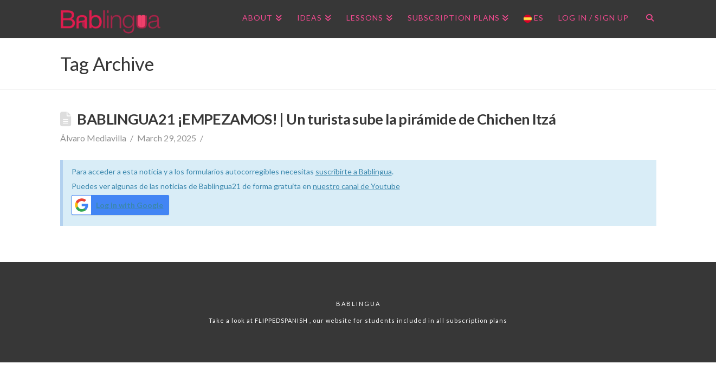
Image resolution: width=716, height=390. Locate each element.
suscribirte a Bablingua (353, 171)
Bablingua (358, 303)
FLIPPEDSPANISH (282, 320)
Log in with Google (118, 205)
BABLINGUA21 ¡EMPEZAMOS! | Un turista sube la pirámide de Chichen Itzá (316, 119)
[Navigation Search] (646, 19)
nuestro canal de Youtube (356, 186)
